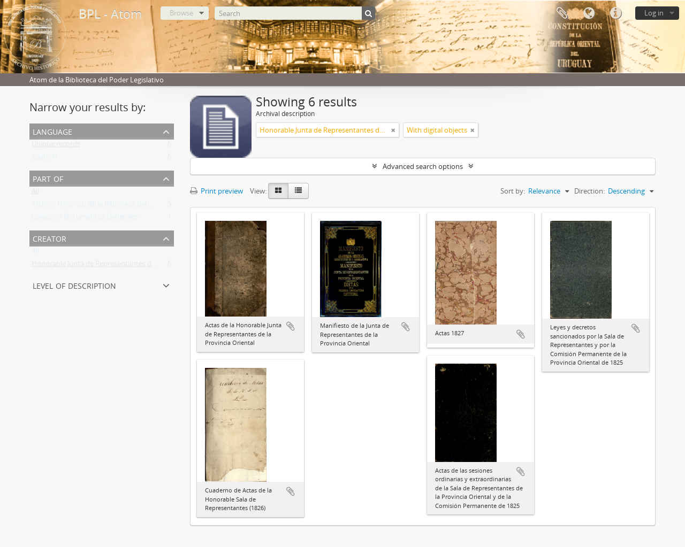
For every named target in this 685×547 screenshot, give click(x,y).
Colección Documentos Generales (85, 219)
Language (588, 13)
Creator (49, 237)
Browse (181, 13)
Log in (654, 13)
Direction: (589, 191)
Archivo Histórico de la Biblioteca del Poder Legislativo (117, 206)
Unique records (56, 146)
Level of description (74, 285)
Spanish (44, 159)
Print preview (216, 191)
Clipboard (562, 13)
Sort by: (512, 191)
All (35, 193)
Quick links (615, 13)
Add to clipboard (290, 326)
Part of (48, 178)
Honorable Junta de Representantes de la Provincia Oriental (126, 266)
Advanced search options (423, 166)
